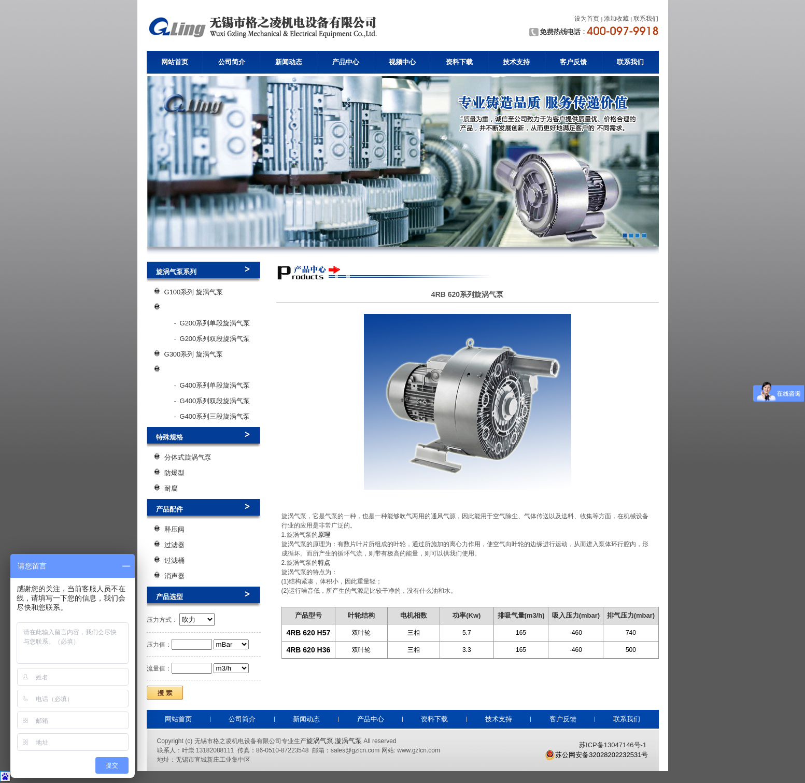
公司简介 (231, 62)
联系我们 (630, 62)
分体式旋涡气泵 (187, 457)
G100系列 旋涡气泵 (193, 292)
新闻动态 (288, 62)
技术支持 (516, 62)
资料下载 (459, 62)
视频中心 (402, 62)
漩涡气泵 (348, 741)
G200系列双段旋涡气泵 (215, 339)
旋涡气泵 (319, 741)
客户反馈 (573, 62)
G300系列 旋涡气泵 (193, 354)
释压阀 (174, 529)
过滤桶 (174, 560)
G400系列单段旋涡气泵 (215, 385)
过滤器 (174, 545)
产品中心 (345, 62)
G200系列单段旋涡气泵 (215, 323)
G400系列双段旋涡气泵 (215, 401)
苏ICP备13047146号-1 (612, 745)
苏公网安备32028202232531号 (596, 755)
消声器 (174, 576)
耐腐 (171, 488)
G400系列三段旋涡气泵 (215, 416)
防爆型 (174, 473)
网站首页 (174, 62)
